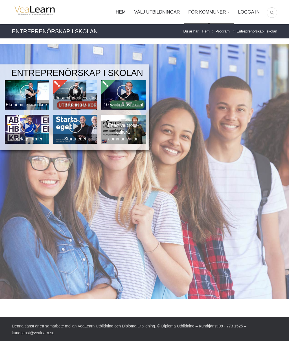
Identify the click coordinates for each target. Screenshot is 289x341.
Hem (121, 12)
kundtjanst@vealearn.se (33, 333)
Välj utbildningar (157, 12)
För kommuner (208, 12)
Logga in (249, 12)
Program (223, 31)
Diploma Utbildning (138, 326)
